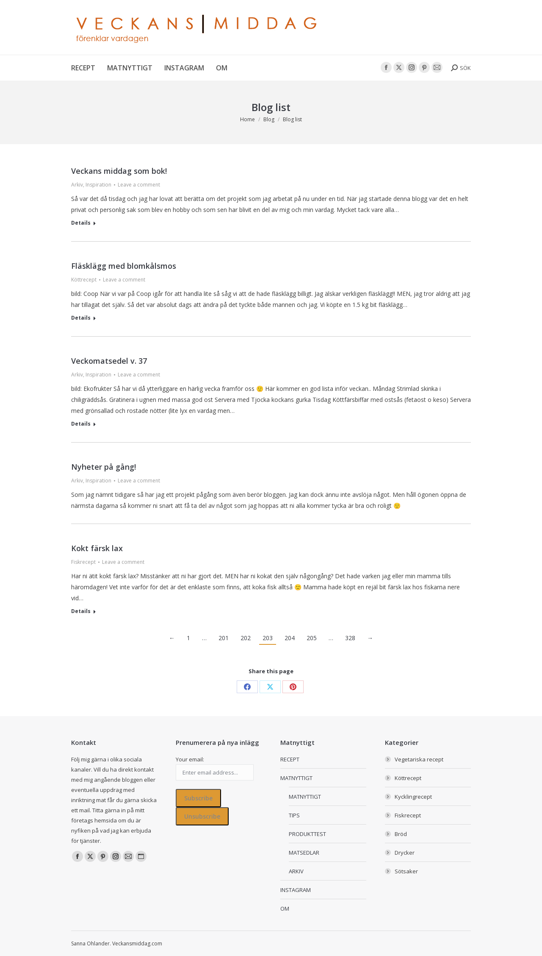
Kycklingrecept (413, 796)
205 (312, 638)
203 (268, 638)
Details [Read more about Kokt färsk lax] (81, 611)
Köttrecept (84, 279)
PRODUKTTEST (307, 834)
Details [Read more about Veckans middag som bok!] (81, 223)
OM (284, 908)
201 (223, 638)
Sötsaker (406, 871)
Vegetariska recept (419, 759)
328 (350, 638)
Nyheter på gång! (103, 467)
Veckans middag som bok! (119, 171)
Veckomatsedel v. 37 (109, 361)
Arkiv (77, 184)
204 (290, 638)
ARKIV (296, 871)
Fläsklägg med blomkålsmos (123, 266)
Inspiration (98, 184)
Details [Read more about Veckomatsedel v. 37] (81, 424)
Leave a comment (139, 184)
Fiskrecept (83, 562)
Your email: (190, 759)
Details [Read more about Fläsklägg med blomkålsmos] (81, 318)
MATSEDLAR (304, 852)
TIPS (294, 815)
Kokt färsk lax (97, 548)
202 (246, 638)
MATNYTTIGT (296, 778)
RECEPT (289, 759)
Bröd (401, 834)
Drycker (405, 852)
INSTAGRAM (295, 890)
